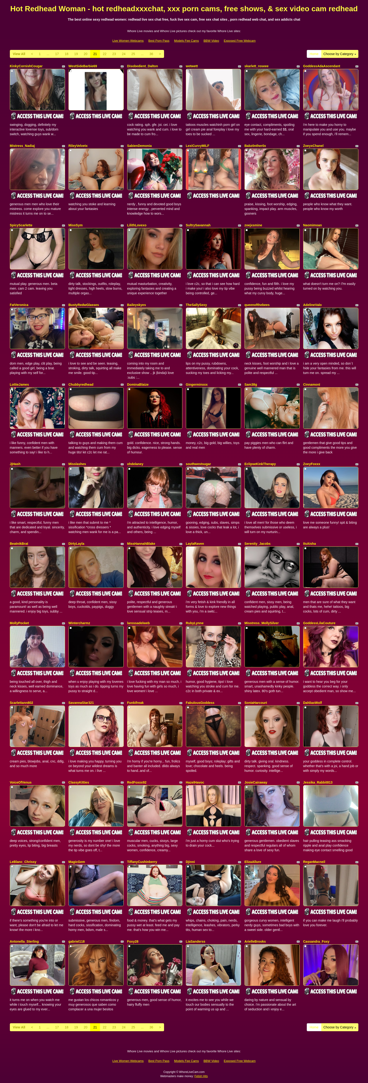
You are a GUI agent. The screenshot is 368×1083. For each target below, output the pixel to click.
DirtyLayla (76, 543)
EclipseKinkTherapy (260, 464)
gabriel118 (77, 941)
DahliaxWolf (312, 703)
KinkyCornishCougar (26, 66)
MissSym (76, 225)
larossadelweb (138, 623)
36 (151, 54)
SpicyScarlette (21, 225)
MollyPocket (19, 623)
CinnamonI (311, 384)
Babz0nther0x (255, 146)
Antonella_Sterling (24, 941)
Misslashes (77, 464)
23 (114, 54)
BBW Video (211, 40)
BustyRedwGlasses (84, 305)
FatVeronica (19, 305)
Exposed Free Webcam (240, 40)
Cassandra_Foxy (316, 941)
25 (133, 54)
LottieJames (19, 384)
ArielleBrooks (255, 941)
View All (19, 54)
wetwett (192, 66)
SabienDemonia (139, 146)
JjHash (15, 464)
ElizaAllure (253, 862)
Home (314, 54)
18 (67, 54)
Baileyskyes (136, 305)
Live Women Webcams (128, 40)
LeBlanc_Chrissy (23, 862)
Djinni (190, 862)
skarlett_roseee (257, 66)
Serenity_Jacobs (258, 543)
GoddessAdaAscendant (321, 66)
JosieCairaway (256, 782)
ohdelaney (135, 464)
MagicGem (77, 862)
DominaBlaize (138, 384)
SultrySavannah (198, 225)
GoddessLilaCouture (319, 623)
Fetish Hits (201, 1076)
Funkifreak (135, 703)
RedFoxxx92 (136, 782)
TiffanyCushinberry (142, 862)
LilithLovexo (136, 225)
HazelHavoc (195, 782)
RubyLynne (195, 623)
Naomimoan (312, 225)
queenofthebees (257, 305)
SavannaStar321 (81, 703)
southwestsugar (198, 464)
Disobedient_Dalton (142, 66)
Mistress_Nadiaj (22, 146)
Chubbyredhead (81, 384)
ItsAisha (309, 543)
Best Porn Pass (158, 40)
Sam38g (251, 384)
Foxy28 (132, 941)
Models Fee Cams (186, 40)
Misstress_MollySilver (262, 623)
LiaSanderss (195, 941)
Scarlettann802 (21, 703)
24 (124, 54)
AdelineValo (312, 305)
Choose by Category (339, 54)
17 (57, 54)
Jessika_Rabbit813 (318, 782)
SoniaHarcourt (256, 703)
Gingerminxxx (197, 384)
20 (86, 54)
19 (76, 54)
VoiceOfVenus (21, 782)
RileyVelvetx (78, 146)
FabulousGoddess (200, 703)
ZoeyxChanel (313, 146)
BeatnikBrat (19, 543)
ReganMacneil (314, 862)
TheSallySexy (196, 305)
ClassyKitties (79, 782)
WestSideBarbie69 (83, 66)
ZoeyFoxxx (311, 464)
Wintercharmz (79, 623)
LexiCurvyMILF (197, 146)
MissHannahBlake (141, 543)
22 (105, 54)
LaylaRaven (195, 543)
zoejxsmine (253, 225)
